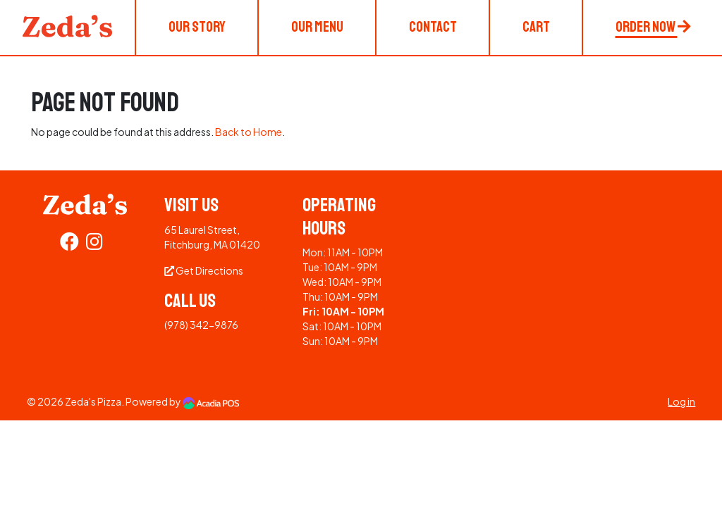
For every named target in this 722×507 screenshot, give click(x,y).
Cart (536, 27)
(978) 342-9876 (201, 324)
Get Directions (203, 270)
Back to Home (248, 131)
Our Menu (317, 27)
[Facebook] (69, 244)
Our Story (197, 27)
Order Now (653, 27)
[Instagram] (94, 244)
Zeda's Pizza (93, 401)
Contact (433, 27)
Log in (681, 401)
